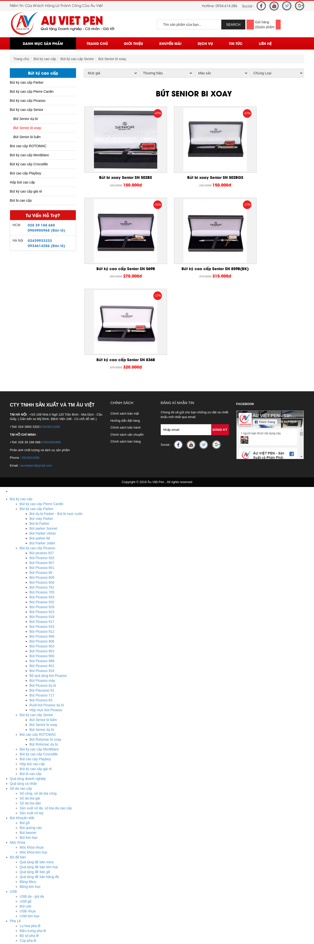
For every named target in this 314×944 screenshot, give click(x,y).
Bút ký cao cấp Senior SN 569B (269, 177)
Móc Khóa (17, 757)
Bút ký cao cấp (45, 59)
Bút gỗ (25, 737)
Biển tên (26, 870)
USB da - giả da (32, 811)
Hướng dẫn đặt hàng (125, 335)
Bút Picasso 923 (41, 526)
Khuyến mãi (170, 43)
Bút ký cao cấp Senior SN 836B (193, 268)
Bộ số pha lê (29, 850)
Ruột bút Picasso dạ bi (46, 620)
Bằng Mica (28, 796)
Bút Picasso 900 (41, 571)
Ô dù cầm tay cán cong (37, 890)
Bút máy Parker (41, 433)
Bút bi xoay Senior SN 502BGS (194, 177)
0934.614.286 (226, 5)
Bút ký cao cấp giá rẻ (26, 191)
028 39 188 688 (41, 224)
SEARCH (233, 24)
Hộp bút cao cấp (22, 182)
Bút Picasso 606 (41, 497)
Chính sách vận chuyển (127, 349)
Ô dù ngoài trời (31, 885)
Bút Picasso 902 (41, 566)
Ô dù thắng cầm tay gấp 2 (39, 899)
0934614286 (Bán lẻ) (46, 245)
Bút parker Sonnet (43, 443)
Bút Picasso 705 (41, 507)
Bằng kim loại (30, 801)
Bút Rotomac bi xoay (45, 654)
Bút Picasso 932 (41, 517)
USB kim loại (29, 831)
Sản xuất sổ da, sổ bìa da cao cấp (46, 723)
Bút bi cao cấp (21, 200)
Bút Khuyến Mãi (22, 732)
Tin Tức (236, 43)
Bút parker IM (39, 453)
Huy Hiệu (17, 865)
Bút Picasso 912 (41, 546)
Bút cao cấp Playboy (25, 173)
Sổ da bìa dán (30, 718)
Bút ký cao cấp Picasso (27, 101)
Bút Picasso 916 (41, 585)
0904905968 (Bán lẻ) (46, 230)
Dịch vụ (205, 43)
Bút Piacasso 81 (41, 605)
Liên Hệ (265, 43)
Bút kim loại (29, 752)
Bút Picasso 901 (41, 482)
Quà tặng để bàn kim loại (39, 782)
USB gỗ (25, 816)
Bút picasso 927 (41, 468)
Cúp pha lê (28, 855)
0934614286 (51, 341)
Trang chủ (97, 43)
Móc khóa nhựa (31, 762)
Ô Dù (14, 880)
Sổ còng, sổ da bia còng (38, 708)
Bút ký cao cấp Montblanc (29, 155)
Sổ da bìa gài (30, 713)
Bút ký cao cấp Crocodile (29, 164)
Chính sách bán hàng (125, 356)
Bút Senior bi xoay (112, 59)
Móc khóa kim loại (33, 767)
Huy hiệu (26, 875)
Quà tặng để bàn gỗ (35, 786)
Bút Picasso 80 (40, 487)
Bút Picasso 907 (41, 477)
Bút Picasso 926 (41, 522)
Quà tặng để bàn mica (36, 777)
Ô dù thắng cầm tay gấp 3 (39, 894)
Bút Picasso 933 (41, 512)
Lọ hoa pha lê (30, 840)
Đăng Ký (220, 344)
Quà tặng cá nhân (23, 698)
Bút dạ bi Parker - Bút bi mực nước (56, 428)
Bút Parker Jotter (42, 458)
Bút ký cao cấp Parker (26, 82)
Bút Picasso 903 (41, 561)
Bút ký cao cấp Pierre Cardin (31, 91)
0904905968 (52, 357)
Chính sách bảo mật (124, 328)
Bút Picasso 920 (41, 472)
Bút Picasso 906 (41, 556)
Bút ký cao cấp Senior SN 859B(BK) (118, 271)
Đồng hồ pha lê (31, 860)
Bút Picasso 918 (41, 531)
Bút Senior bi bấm (27, 137)
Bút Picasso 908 (41, 551)
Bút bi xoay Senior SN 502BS (118, 177)
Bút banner (28, 747)
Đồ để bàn (18, 772)
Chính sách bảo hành (125, 342)
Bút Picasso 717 (41, 610)
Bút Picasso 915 (41, 541)
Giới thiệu (133, 43)
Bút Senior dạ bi (25, 119)
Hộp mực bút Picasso (45, 625)
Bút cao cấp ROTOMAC (28, 146)
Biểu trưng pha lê (33, 845)
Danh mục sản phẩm (43, 43)
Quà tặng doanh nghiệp (28, 693)
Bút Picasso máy (42, 595)
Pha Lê (15, 836)
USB (13, 806)
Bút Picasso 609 (41, 492)
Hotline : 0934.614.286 (38, 933)
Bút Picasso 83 (40, 615)
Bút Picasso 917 (41, 536)
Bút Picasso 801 (41, 580)
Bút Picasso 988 (41, 575)
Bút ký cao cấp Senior (77, 59)
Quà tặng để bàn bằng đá (39, 791)
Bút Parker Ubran (42, 448)
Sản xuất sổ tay (31, 728)
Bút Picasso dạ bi (42, 600)
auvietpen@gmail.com (36, 380)
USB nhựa (28, 826)
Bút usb (25, 821)
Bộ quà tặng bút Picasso (48, 590)
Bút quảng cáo (31, 742)
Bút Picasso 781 (41, 502)
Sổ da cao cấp (21, 703)
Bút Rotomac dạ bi (43, 659)
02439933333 (40, 240)
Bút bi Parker (39, 438)
